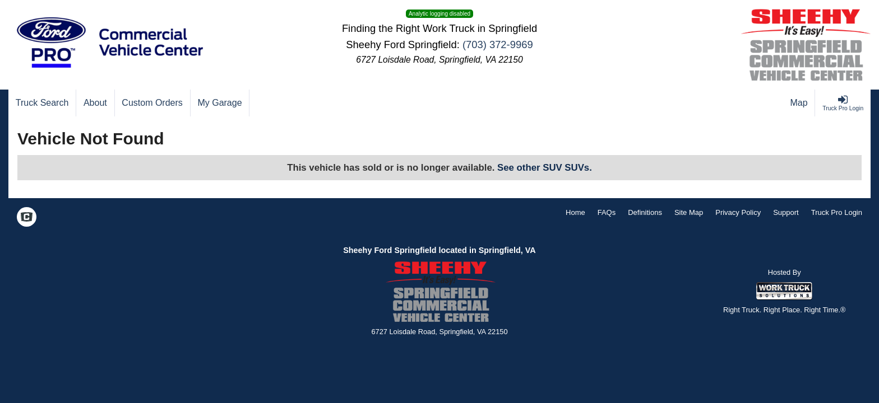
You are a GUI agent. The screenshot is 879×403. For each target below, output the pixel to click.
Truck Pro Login (836, 212)
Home (575, 212)
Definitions (645, 212)
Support (786, 212)
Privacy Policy (738, 212)
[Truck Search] (42, 103)
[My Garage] (220, 103)
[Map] (799, 103)
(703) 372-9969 (497, 44)
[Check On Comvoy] (26, 218)
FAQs (607, 212)
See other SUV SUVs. (544, 167)
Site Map (688, 212)
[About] (95, 103)
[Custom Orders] (153, 103)
